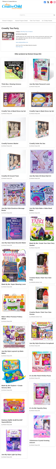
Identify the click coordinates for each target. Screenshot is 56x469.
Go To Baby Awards (47, 20)
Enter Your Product (35, 20)
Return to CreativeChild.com (10, 1)
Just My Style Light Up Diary (11, 454)
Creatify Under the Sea (37, 143)
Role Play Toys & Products (27, 31)
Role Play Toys (19, 46)
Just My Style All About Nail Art (40, 176)
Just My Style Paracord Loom (39, 84)
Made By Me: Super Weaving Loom (14, 284)
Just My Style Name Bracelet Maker (14, 243)
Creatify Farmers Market (10, 143)
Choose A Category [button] (7, 20)
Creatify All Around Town (10, 176)
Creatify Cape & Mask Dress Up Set (41, 111)
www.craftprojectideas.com (22, 42)
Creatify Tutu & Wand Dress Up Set (14, 111)
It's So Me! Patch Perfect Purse (40, 375)
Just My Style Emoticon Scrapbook (41, 343)
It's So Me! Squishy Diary (38, 408)
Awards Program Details (21, 20)
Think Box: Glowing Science (11, 84)
